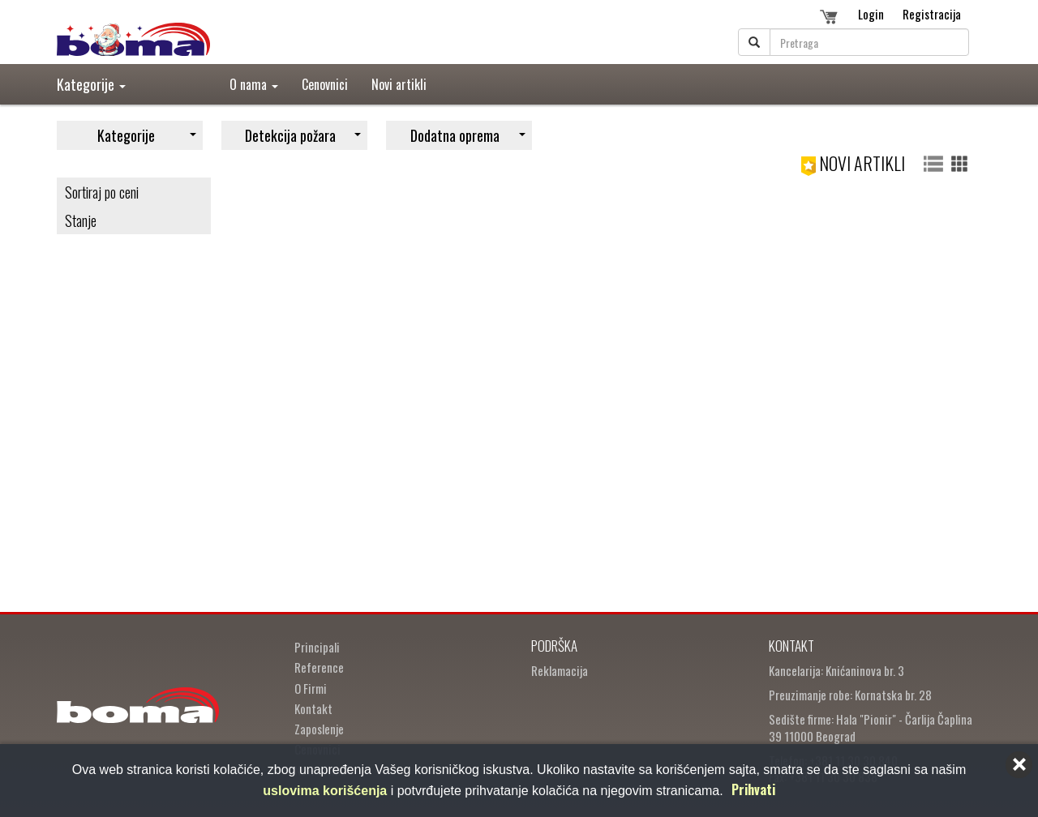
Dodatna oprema (467, 135)
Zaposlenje (319, 729)
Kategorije (147, 135)
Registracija (932, 14)
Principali (317, 647)
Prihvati (753, 789)
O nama (253, 84)
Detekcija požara (303, 135)
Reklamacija (559, 670)
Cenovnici (325, 84)
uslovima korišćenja (325, 791)
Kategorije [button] (91, 84)
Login (871, 14)
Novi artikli (399, 84)
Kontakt (313, 708)
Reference (319, 667)
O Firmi (310, 688)
